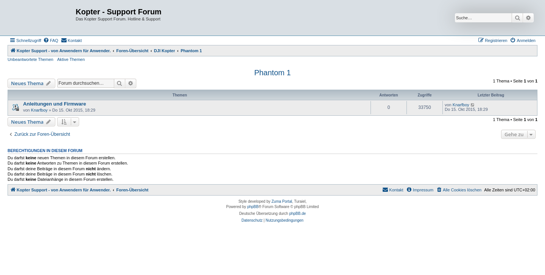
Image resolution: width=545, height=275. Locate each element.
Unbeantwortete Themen (30, 59)
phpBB (252, 207)
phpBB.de (297, 213)
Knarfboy (39, 110)
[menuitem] (50, 40)
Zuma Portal (281, 201)
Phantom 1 (272, 72)
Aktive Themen (71, 59)
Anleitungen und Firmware (54, 104)
